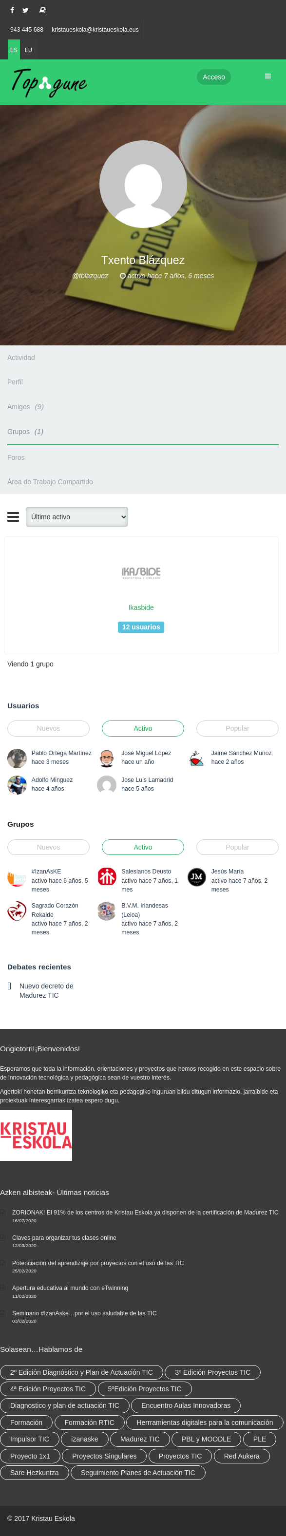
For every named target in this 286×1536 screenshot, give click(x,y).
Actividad (21, 357)
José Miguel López (146, 753)
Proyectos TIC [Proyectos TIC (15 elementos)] (180, 1456)
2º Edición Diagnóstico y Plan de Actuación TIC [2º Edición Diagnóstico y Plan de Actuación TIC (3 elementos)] (81, 1372)
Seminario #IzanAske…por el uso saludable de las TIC (84, 1313)
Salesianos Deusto (146, 871)
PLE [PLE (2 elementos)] (259, 1439)
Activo (142, 728)
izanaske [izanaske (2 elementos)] (84, 1439)
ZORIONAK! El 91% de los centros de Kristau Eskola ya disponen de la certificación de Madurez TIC (145, 1212)
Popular (237, 728)
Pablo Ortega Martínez (62, 753)
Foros (16, 457)
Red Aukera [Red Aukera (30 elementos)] (242, 1456)
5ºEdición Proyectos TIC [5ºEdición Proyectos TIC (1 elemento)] (145, 1389)
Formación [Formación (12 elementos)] (26, 1422)
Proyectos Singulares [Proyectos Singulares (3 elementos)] (104, 1456)
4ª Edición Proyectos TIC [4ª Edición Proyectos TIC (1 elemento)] (48, 1389)
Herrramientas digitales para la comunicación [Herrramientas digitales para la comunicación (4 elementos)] (204, 1422)
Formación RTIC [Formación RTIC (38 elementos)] (89, 1422)
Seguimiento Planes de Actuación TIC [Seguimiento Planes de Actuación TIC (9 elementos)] (138, 1473)
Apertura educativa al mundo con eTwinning (70, 1288)
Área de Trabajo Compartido (50, 482)
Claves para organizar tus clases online (64, 1237)
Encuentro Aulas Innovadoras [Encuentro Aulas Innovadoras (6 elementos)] (185, 1405)
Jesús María (227, 871)
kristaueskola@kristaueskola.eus (95, 29)
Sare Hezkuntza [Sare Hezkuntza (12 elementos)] (34, 1473)
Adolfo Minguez (52, 780)
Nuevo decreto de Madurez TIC (46, 990)
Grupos (26, 431)
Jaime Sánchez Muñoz (241, 753)
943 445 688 (26, 29)
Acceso (214, 77)
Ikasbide (141, 607)
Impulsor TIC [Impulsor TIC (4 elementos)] (29, 1439)
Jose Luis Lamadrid (147, 780)
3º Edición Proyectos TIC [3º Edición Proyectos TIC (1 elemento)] (212, 1372)
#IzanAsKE (46, 871)
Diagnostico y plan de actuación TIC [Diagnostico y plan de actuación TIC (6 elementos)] (64, 1405)
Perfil (15, 382)
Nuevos (48, 728)
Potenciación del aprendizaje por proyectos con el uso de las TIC (98, 1263)
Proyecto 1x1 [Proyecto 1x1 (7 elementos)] (30, 1456)
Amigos (27, 406)
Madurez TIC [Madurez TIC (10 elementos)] (140, 1439)
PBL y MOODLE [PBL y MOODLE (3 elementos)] (206, 1439)
